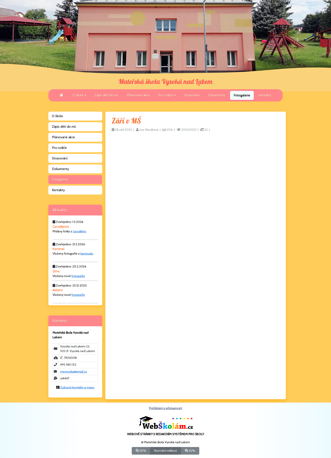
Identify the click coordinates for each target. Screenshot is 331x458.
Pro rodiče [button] (165, 95)
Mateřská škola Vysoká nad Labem (165, 81)
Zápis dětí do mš (106, 95)
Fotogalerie (242, 95)
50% (141, 450)
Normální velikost (165, 450)
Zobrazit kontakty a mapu (77, 387)
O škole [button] (78, 95)
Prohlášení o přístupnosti (165, 408)
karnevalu (86, 253)
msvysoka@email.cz (73, 371)
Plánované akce (138, 95)
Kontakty (265, 95)
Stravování (192, 95)
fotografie (78, 276)
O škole (57, 116)
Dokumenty (216, 95)
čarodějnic (79, 231)
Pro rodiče (59, 148)
